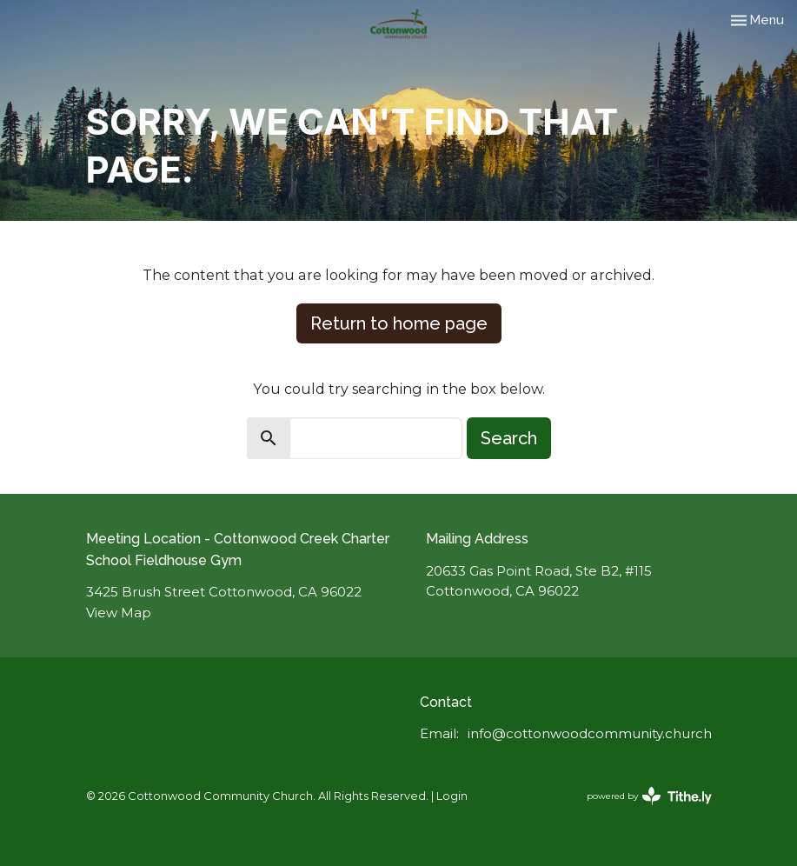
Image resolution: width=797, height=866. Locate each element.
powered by (649, 796)
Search (509, 438)
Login (452, 796)
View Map (118, 612)
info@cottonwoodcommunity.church (590, 733)
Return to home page (399, 323)
